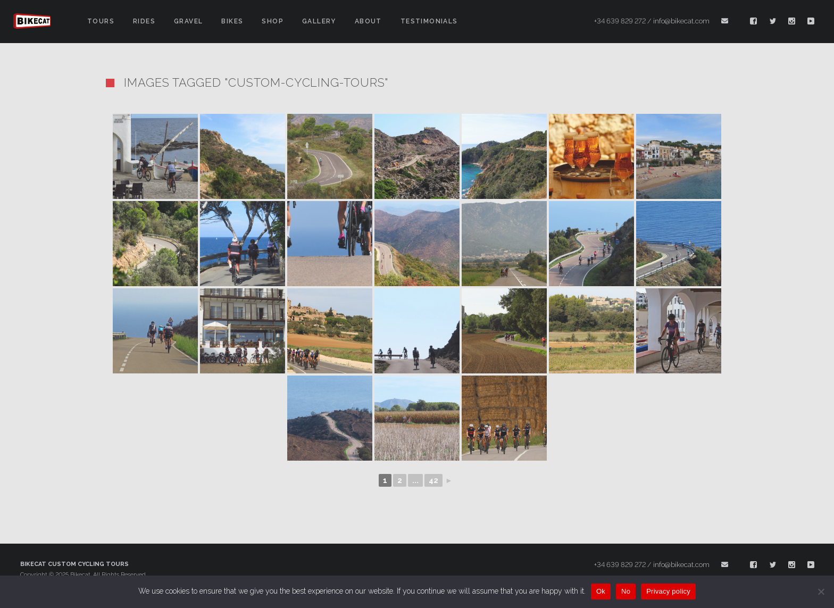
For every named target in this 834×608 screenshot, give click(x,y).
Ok (600, 591)
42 (433, 480)
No (625, 591)
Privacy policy (668, 591)
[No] (820, 591)
